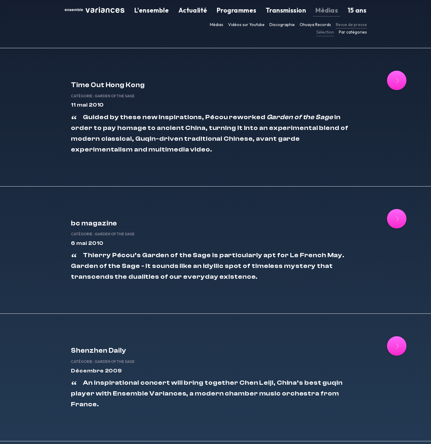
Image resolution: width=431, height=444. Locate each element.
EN (297, 431)
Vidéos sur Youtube (246, 24)
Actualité (239, 10)
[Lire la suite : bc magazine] (365, 210)
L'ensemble (209, 10)
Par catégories (353, 32)
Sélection (325, 32)
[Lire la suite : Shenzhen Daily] (365, 340)
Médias (339, 10)
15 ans (361, 10)
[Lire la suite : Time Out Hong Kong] (365, 80)
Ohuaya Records (315, 24)
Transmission (308, 10)
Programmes (271, 10)
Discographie (282, 24)
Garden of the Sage (151, 81)
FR (291, 431)
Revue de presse (351, 24)
